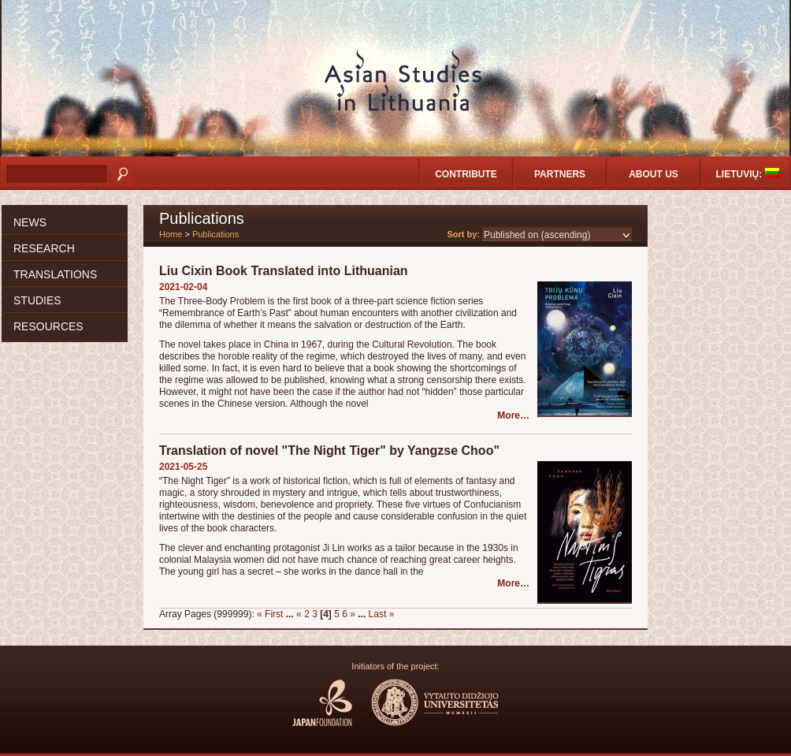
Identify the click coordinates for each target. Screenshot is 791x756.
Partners (559, 174)
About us (653, 174)
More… (513, 415)
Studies (37, 300)
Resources (48, 326)
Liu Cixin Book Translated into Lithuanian (283, 270)
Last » (382, 614)
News (29, 222)
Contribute (466, 174)
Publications (215, 234)
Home (170, 234)
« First (270, 614)
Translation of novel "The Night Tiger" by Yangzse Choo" (329, 450)
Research (44, 248)
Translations (55, 274)
